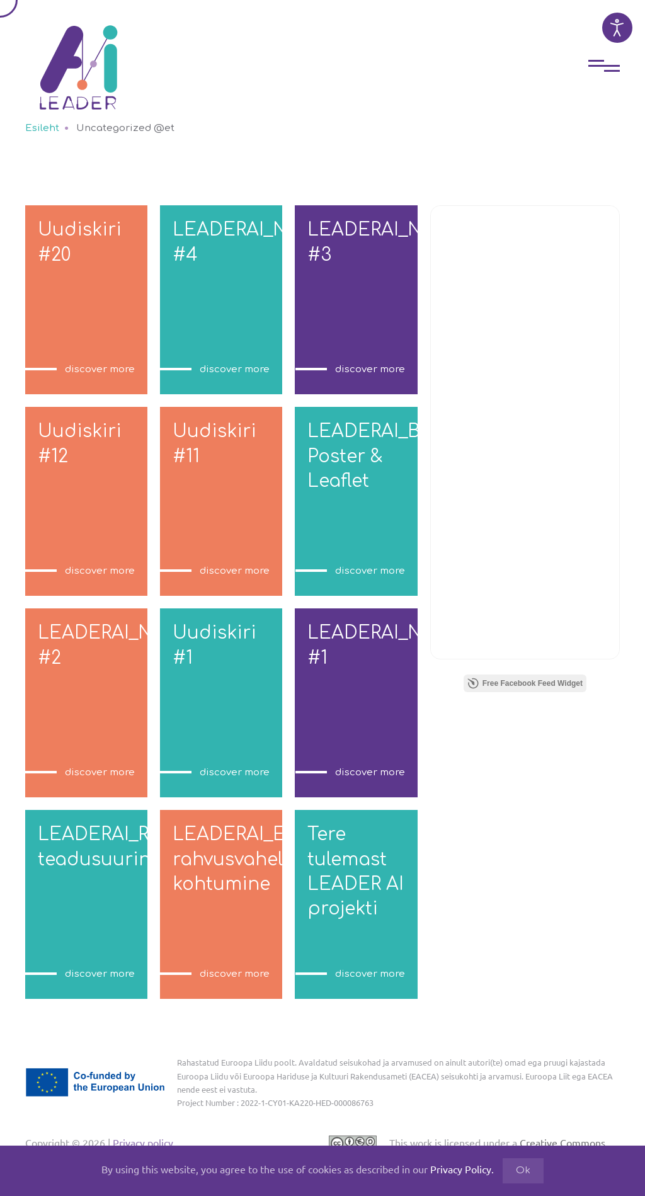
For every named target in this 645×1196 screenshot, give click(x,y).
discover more (100, 369)
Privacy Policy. (462, 1169)
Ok (523, 1170)
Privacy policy (141, 1142)
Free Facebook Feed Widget (525, 683)
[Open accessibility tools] (617, 28)
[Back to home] (78, 58)
